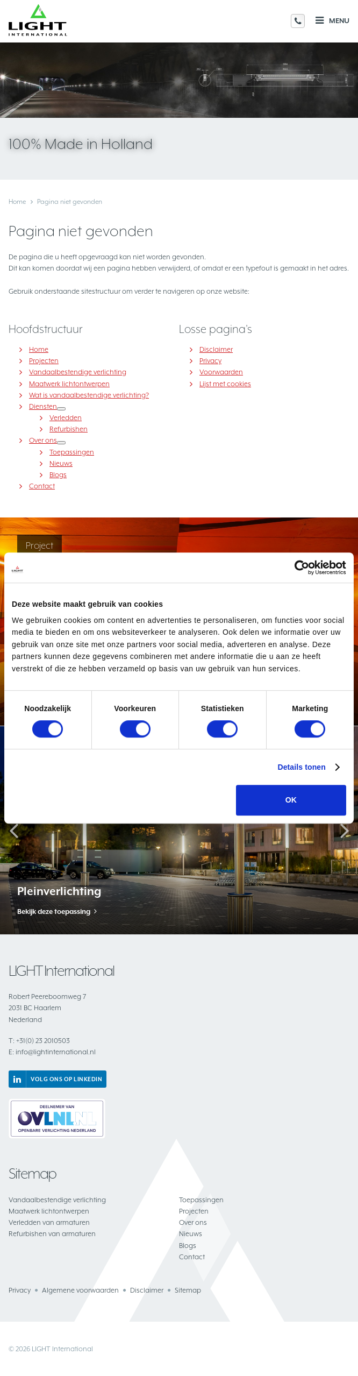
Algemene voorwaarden (80, 1290)
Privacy (210, 361)
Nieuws (61, 463)
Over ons (43, 440)
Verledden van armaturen (49, 1222)
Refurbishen (68, 429)
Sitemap (188, 1290)
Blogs (58, 475)
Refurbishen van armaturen (52, 1234)
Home (17, 201)
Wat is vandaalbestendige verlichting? (89, 395)
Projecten (44, 361)
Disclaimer (216, 349)
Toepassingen (71, 452)
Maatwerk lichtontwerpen (69, 384)
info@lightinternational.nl (52, 1052)
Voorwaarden (221, 372)
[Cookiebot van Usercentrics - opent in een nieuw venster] (299, 567)
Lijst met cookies (225, 384)
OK (291, 800)
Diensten (43, 406)
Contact (42, 486)
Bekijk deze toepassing (53, 911)
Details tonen (301, 767)
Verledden (65, 418)
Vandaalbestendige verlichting (77, 372)
